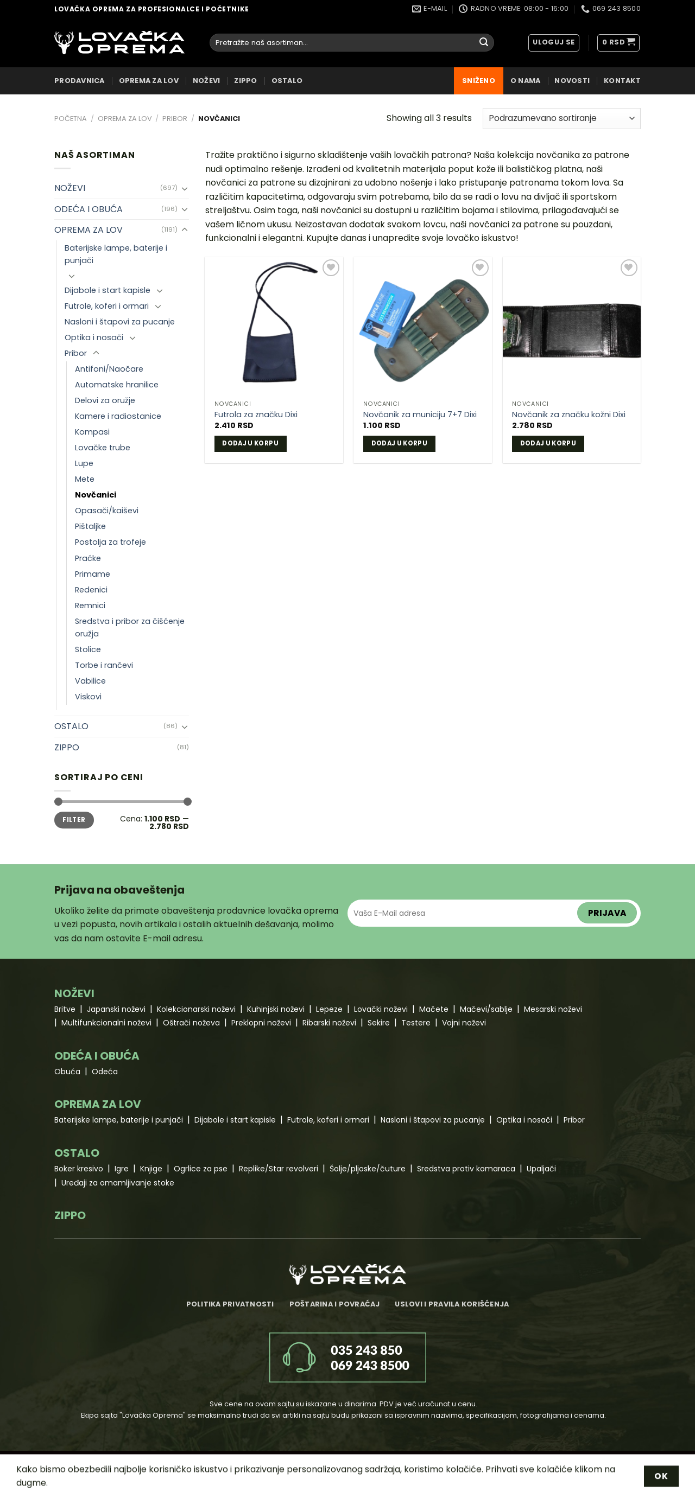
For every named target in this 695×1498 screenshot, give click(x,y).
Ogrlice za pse (201, 1168)
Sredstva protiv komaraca (466, 1168)
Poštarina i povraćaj (334, 1304)
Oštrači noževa (191, 1022)
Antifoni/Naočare (109, 369)
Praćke (88, 558)
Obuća (67, 1071)
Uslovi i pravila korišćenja (452, 1304)
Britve (64, 1009)
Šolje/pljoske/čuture (368, 1168)
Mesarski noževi (553, 1009)
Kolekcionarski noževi (196, 1009)
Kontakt (622, 80)
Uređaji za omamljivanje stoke (117, 1182)
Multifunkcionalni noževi (106, 1022)
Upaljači (541, 1168)
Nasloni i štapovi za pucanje (120, 321)
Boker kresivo (78, 1168)
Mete (84, 479)
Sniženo (478, 80)
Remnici (90, 605)
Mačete (433, 1009)
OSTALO (287, 80)
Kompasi (92, 431)
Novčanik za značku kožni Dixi (569, 415)
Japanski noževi (116, 1009)
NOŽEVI (206, 80)
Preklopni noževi (261, 1022)
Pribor (174, 118)
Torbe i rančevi (104, 665)
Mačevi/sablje (486, 1009)
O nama (525, 80)
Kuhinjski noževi (276, 1009)
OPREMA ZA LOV (149, 80)
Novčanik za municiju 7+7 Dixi (420, 415)
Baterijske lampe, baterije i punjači (116, 254)
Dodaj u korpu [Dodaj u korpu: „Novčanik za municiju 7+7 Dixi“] (399, 443)
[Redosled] (562, 118)
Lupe (84, 463)
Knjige (151, 1168)
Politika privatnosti (230, 1304)
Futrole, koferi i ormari (107, 306)
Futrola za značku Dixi (256, 415)
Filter (73, 819)
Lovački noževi (381, 1009)
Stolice (88, 649)
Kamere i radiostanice (118, 416)
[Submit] (484, 43)
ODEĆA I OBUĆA (88, 209)
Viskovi (88, 696)
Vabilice (90, 680)
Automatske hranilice (117, 384)
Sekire (379, 1022)
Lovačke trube (102, 447)
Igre (122, 1168)
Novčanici (95, 494)
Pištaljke (90, 526)
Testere (416, 1022)
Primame (92, 574)
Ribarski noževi (329, 1022)
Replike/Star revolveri (278, 1168)
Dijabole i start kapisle (107, 290)
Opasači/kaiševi (106, 510)
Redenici (91, 589)
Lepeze (329, 1009)
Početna (70, 118)
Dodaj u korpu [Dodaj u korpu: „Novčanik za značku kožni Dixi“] (548, 443)
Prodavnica (79, 80)
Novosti (572, 80)
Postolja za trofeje (110, 542)
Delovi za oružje (105, 400)
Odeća (105, 1071)
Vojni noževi (464, 1022)
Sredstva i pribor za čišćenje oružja (130, 627)
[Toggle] (184, 188)
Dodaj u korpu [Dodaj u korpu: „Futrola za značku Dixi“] (250, 443)
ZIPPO (245, 80)
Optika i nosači (94, 337)
